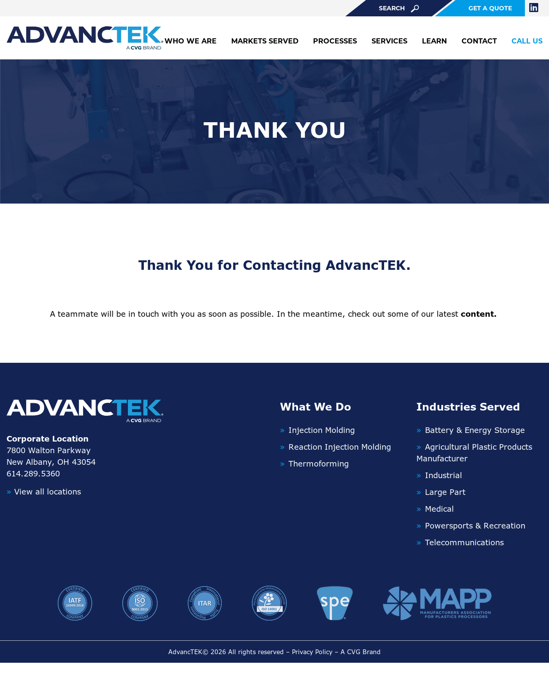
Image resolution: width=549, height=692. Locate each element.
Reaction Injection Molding (339, 447)
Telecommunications (464, 542)
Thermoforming (318, 463)
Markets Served (264, 41)
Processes (335, 41)
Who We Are (190, 41)
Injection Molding (321, 430)
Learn (434, 41)
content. (479, 314)
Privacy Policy (312, 652)
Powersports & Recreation (475, 525)
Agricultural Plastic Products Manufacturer (474, 452)
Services (389, 41)
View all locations (43, 491)
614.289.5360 (33, 473)
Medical (439, 509)
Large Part (445, 492)
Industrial (443, 475)
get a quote (490, 8)
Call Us (527, 41)
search (399, 8)
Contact (479, 41)
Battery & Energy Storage (475, 430)
